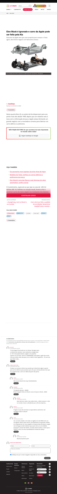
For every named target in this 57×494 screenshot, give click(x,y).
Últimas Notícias (11, 213)
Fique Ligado (12, 13)
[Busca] (23, 6)
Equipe (7, 469)
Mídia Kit (8, 474)
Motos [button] (42, 9)
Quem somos (9, 466)
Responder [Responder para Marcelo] (16, 413)
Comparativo (17, 470)
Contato (8, 471)
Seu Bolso (44, 213)
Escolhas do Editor (20, 213)
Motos (23, 470)
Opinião (30, 466)
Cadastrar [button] (40, 475)
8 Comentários (11, 110)
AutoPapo (11, 104)
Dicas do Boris (25, 473)
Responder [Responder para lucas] (16, 431)
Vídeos (9, 216)
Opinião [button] (49, 9)
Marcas (15, 468)
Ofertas (30, 478)
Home (7, 13)
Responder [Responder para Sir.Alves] (13, 361)
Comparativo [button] (17, 9)
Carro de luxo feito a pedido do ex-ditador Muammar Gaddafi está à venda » (40, 204)
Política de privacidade (28, 492)
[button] (30, 6)
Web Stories (31, 475)
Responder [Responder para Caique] (16, 383)
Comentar (47, 458)
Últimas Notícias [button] (27, 9)
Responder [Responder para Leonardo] (16, 394)
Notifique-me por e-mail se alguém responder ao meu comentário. (28, 455)
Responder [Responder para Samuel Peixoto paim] (13, 373)
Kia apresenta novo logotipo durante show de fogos (28, 172)
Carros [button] (8, 9)
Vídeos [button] (36, 9)
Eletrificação (24, 478)
